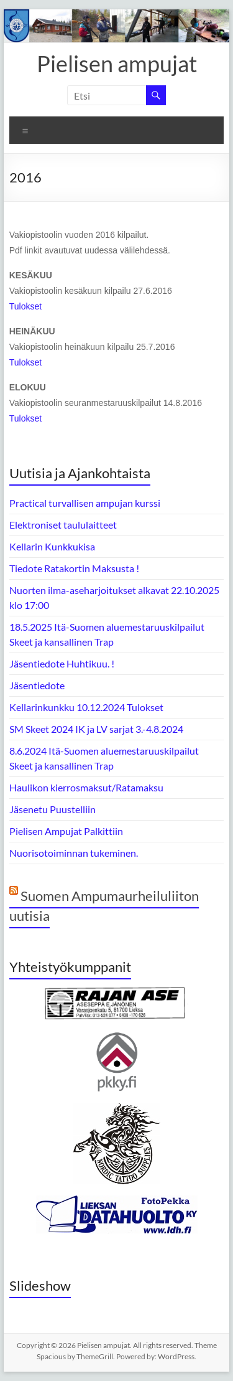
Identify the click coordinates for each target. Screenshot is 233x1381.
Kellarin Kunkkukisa (52, 546)
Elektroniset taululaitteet (63, 524)
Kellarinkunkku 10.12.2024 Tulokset (86, 707)
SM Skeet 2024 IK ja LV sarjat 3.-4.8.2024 (96, 729)
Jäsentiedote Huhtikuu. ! (61, 663)
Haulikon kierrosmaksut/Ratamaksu (86, 787)
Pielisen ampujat (117, 63)
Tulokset (25, 306)
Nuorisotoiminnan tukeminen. (73, 853)
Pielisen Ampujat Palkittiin (66, 831)
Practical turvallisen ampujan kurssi (84, 503)
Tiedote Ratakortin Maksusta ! (74, 568)
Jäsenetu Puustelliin (52, 809)
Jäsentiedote (37, 685)
